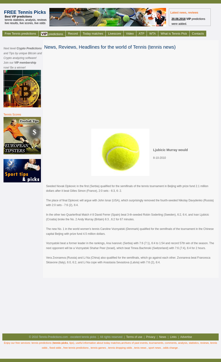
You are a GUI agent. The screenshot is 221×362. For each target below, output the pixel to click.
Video (130, 33)
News (162, 337)
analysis (182, 342)
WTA (152, 33)
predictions (52, 34)
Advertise (186, 337)
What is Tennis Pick (174, 33)
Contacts (198, 33)
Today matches (93, 33)
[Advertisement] (22, 257)
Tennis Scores (12, 114)
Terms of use (134, 337)
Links (173, 337)
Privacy (150, 337)
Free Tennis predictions (20, 33)
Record (73, 33)
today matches (112, 342)
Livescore (114, 33)
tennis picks (60, 342)
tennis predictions (42, 342)
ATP (141, 33)
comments (171, 342)
